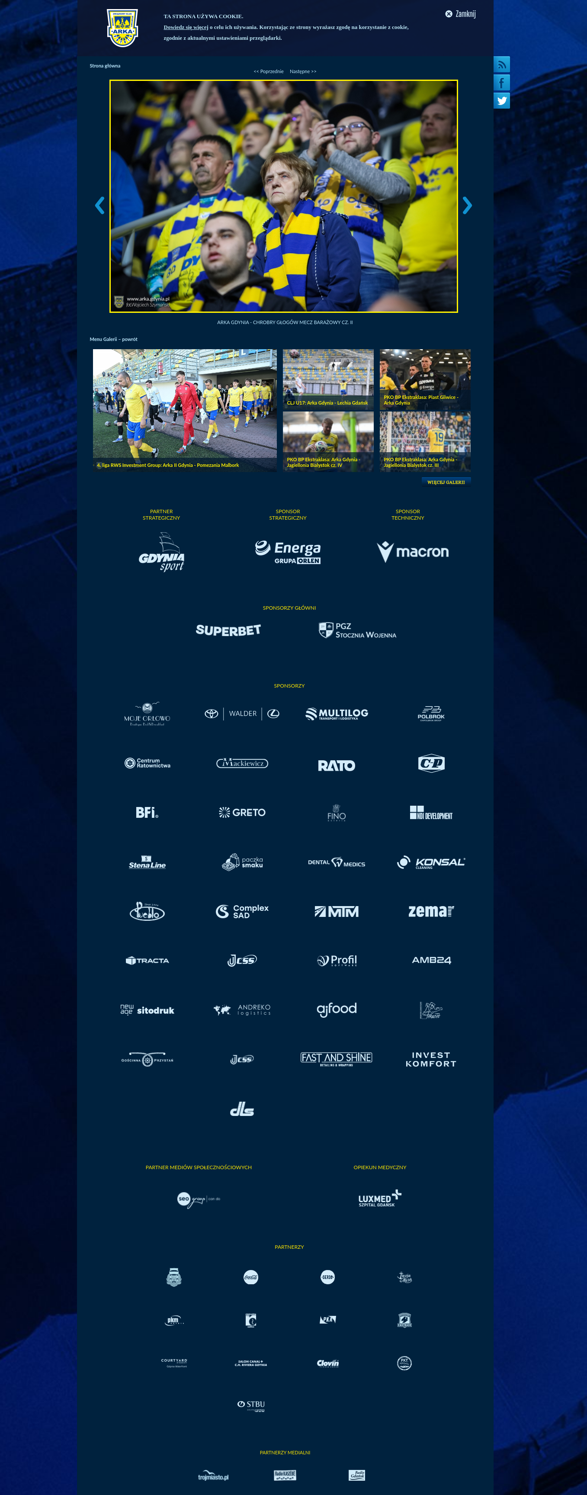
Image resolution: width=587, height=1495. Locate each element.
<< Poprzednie (268, 71)
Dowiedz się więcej (186, 27)
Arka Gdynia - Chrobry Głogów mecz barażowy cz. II (285, 322)
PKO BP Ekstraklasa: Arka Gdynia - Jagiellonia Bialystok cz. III (421, 462)
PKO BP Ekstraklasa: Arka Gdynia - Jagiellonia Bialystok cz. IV (324, 462)
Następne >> (303, 71)
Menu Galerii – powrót (114, 339)
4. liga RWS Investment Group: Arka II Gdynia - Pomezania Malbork (168, 465)
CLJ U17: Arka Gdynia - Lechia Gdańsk (327, 402)
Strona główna (105, 65)
